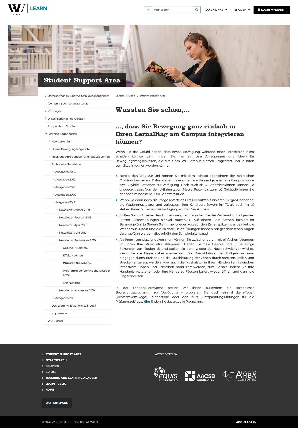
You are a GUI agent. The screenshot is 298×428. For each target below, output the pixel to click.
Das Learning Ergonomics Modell (74, 305)
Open (131, 95)
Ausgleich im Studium (63, 126)
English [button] (240, 13)
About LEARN (246, 422)
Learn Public (55, 383)
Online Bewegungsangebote (71, 149)
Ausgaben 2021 (65, 187)
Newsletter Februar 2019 (75, 217)
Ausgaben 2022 (65, 179)
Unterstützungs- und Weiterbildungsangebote (78, 96)
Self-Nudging (72, 283)
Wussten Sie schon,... (77, 263)
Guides (50, 372)
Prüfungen (55, 111)
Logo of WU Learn (28, 14)
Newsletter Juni (62, 141)
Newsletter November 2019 (77, 290)
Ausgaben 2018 (65, 298)
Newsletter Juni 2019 (72, 232)
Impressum (59, 313)
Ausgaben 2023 (65, 172)
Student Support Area (152, 95)
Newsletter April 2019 (73, 225)
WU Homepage (57, 403)
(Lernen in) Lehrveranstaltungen (69, 103)
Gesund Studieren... (75, 248)
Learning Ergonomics (62, 134)
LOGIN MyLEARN (271, 13)
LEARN (120, 95)
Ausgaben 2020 (65, 194)
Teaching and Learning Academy (71, 378)
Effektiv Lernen (73, 255)
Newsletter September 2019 (77, 240)
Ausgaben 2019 (65, 202)
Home (49, 389)
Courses (52, 366)
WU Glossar (55, 321)
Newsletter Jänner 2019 (74, 210)
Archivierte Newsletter (66, 164)
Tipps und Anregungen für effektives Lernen (81, 156)
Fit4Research (56, 360)
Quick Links (214, 13)
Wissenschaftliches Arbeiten (66, 118)
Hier (146, 301)
